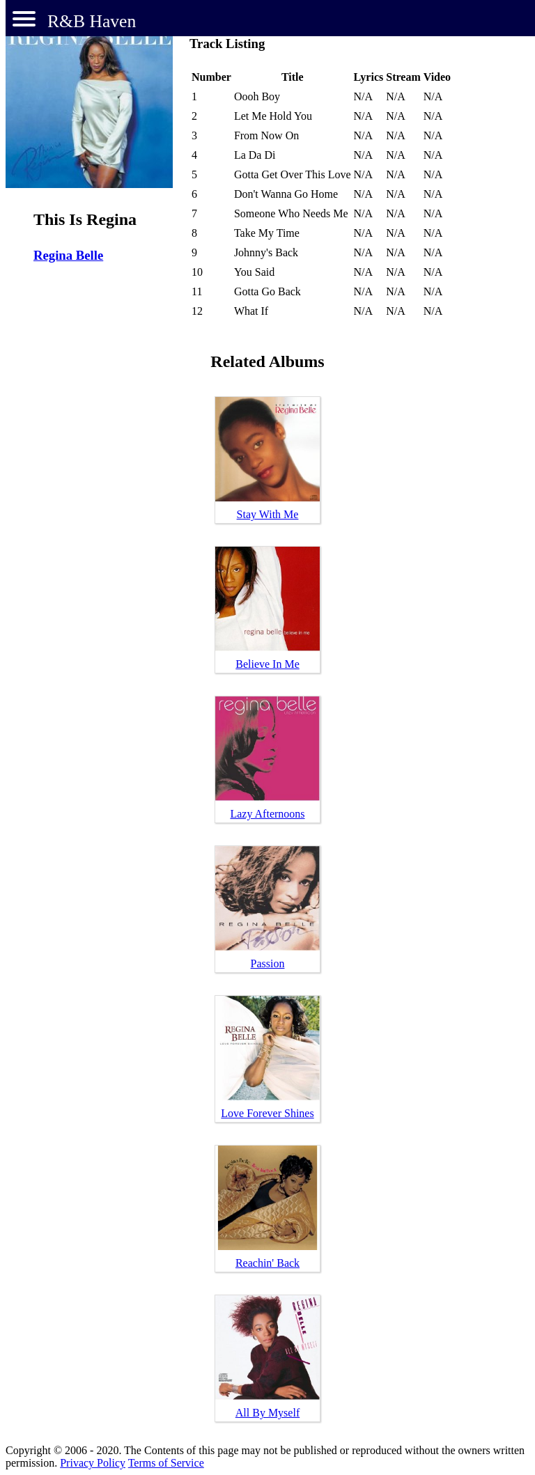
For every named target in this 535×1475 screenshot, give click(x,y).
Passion (268, 963)
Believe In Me (267, 664)
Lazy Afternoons (267, 814)
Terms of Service (166, 1463)
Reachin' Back (267, 1263)
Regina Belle (68, 255)
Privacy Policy (92, 1463)
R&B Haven (91, 21)
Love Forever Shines (267, 1113)
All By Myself (267, 1413)
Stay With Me (268, 514)
